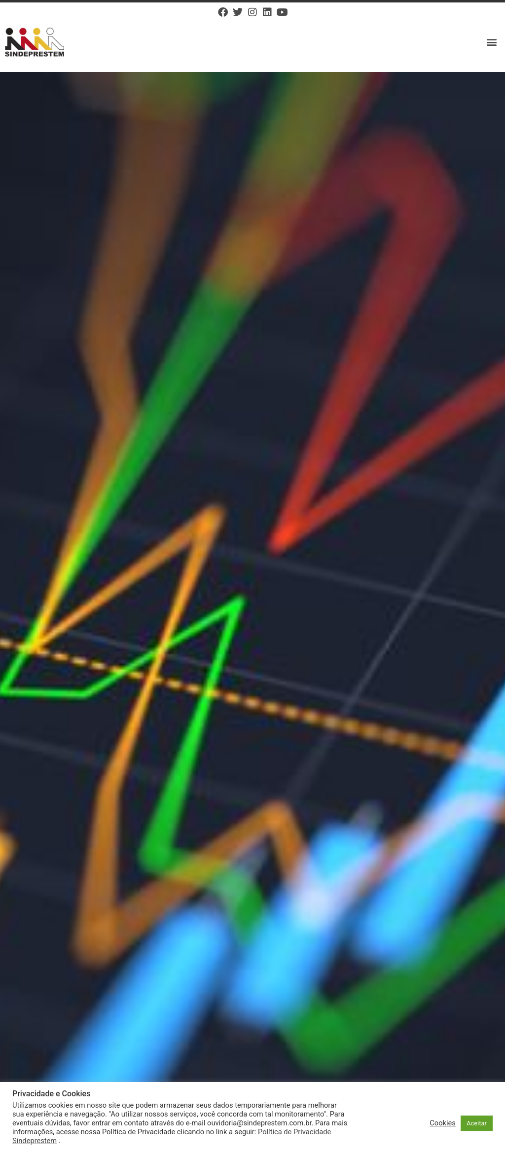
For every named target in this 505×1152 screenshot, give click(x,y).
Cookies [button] (443, 1122)
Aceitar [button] (477, 1123)
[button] (492, 42)
